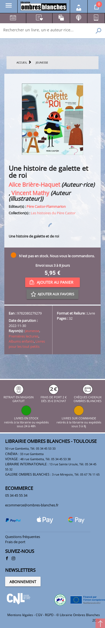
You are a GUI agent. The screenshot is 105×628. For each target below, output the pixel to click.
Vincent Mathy (30, 193)
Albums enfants (21, 341)
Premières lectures (23, 336)
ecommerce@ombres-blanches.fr (31, 505)
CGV (39, 615)
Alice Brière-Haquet (34, 184)
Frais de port (15, 541)
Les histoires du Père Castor (53, 213)
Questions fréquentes (22, 536)
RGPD (49, 615)
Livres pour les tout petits (27, 344)
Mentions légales (20, 615)
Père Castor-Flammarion (46, 206)
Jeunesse (32, 330)
